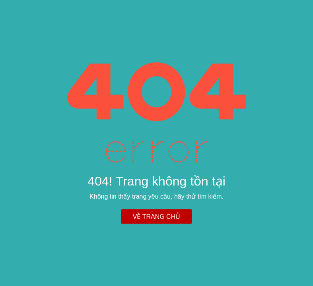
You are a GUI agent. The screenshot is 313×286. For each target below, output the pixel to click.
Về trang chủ (156, 216)
